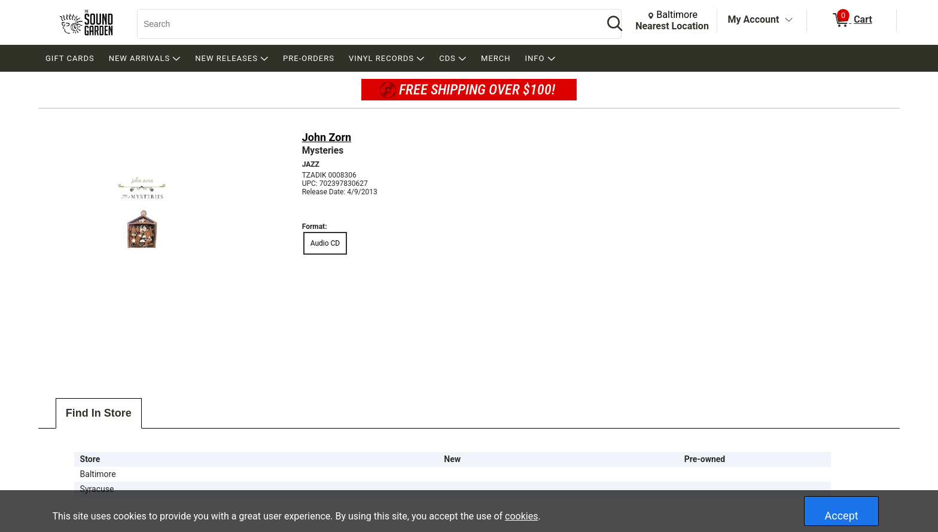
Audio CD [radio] (325, 243)
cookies (521, 516)
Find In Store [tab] (99, 413)
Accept (841, 515)
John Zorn (326, 137)
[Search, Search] (364, 24)
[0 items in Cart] (851, 20)
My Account (753, 19)
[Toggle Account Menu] (788, 20)
